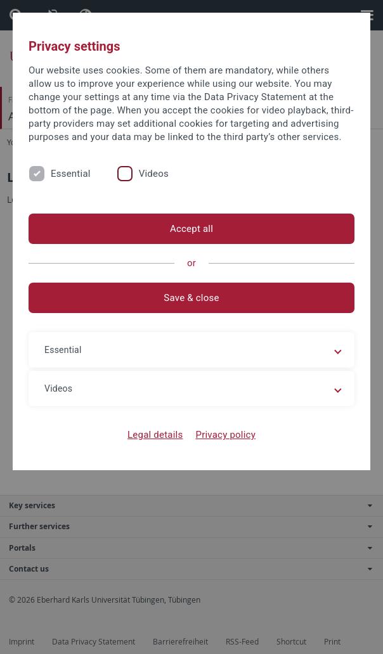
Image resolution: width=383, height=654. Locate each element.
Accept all (191, 228)
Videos (154, 173)
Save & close (191, 298)
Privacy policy (225, 434)
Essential (71, 173)
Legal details (155, 434)
